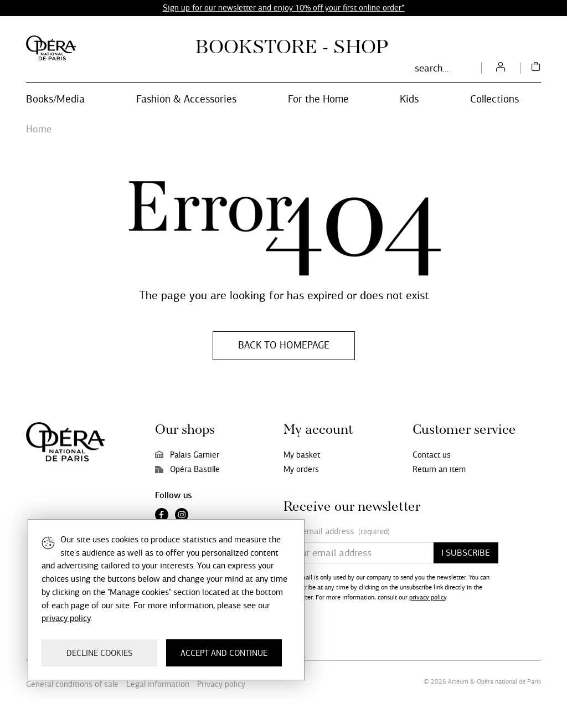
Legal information (157, 684)
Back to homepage (283, 345)
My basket (302, 455)
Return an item (439, 469)
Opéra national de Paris (509, 681)
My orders (301, 469)
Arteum (458, 681)
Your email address (337, 531)
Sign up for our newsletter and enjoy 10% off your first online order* (284, 8)
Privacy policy (221, 684)
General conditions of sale (72, 684)
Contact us (432, 455)
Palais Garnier (187, 455)
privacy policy (427, 597)
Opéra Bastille (187, 469)
